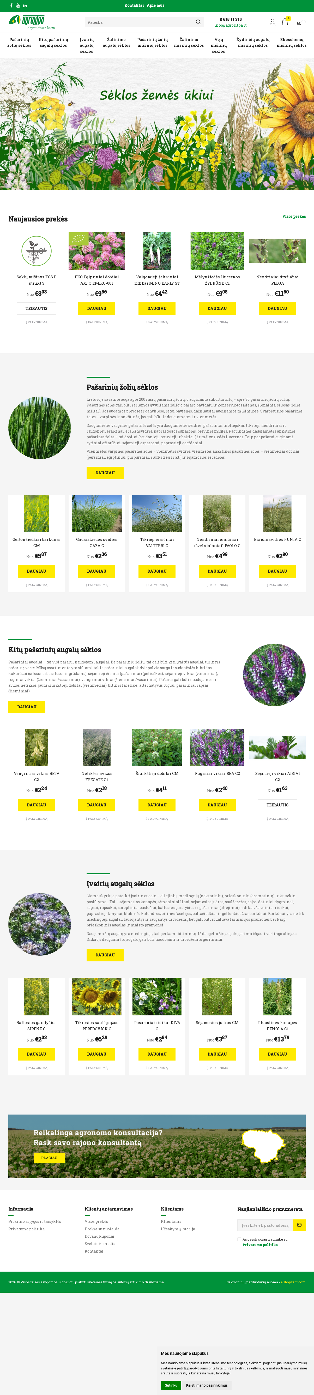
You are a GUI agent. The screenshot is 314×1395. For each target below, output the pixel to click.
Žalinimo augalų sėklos (116, 42)
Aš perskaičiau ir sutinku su (265, 1242)
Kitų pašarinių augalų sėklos (53, 42)
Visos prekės (294, 216)
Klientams (172, 1209)
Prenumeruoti (299, 1225)
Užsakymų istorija (178, 1228)
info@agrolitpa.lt (230, 25)
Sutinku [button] (171, 1385)
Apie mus (155, 5)
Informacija (20, 1209)
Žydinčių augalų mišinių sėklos (253, 42)
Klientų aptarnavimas (109, 1209)
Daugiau (96, 308)
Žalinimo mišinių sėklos (189, 42)
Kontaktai (134, 5)
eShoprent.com (293, 1282)
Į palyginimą (36, 322)
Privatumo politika (26, 1228)
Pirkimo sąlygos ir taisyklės (34, 1221)
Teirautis (36, 308)
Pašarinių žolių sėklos (19, 42)
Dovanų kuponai (99, 1236)
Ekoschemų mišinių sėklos (292, 42)
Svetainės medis (100, 1243)
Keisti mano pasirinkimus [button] (207, 1385)
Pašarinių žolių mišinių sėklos (152, 42)
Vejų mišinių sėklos (219, 45)
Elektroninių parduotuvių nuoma (252, 1282)
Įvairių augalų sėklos (87, 45)
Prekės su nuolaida (102, 1228)
